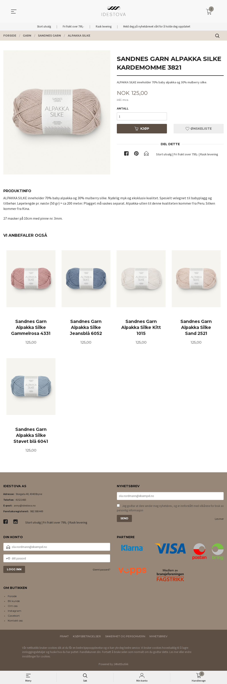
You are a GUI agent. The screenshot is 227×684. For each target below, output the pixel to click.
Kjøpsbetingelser (87, 637)
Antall (123, 108)
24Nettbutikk (121, 665)
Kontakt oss (15, 621)
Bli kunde (14, 601)
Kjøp (142, 129)
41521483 (21, 500)
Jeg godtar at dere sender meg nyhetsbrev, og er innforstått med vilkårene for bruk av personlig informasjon (170, 509)
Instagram (14, 611)
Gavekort (14, 616)
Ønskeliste (199, 129)
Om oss (13, 606)
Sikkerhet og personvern (125, 637)
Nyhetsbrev (158, 637)
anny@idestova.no (24, 506)
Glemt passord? (101, 570)
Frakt (64, 637)
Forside (12, 596)
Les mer (219, 520)
